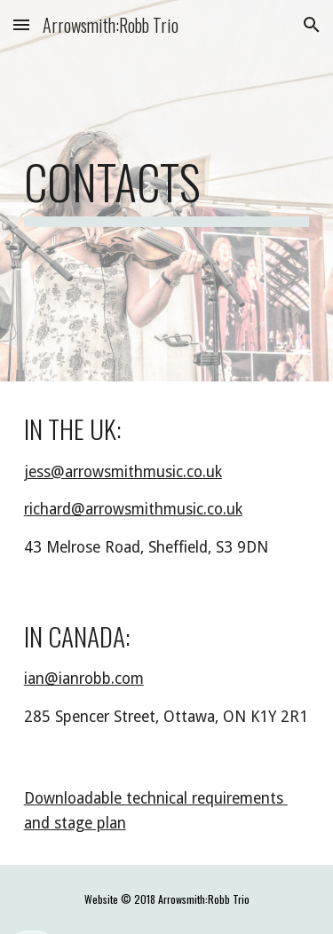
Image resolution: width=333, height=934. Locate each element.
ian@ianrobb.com (84, 678)
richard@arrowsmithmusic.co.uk (133, 509)
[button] (21, 24)
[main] (167, 190)
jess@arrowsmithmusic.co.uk (123, 472)
